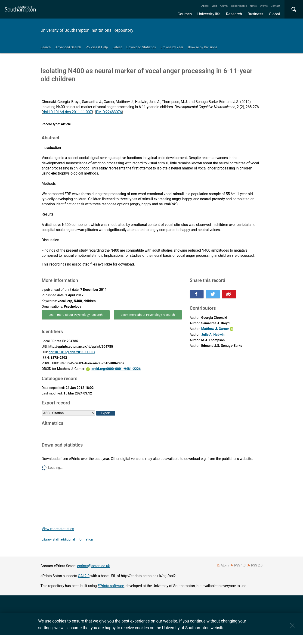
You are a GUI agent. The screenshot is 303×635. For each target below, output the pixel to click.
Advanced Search (68, 47)
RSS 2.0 (257, 565)
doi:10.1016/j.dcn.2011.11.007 (67, 112)
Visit (214, 5)
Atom (225, 565)
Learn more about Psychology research (76, 314)
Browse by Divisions (202, 47)
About (205, 5)
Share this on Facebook (197, 294)
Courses (185, 14)
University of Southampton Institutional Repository (86, 30)
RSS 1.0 (240, 565)
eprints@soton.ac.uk (93, 566)
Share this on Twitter (213, 294)
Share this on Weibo (229, 294)
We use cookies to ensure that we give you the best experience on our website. (108, 621)
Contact (275, 5)
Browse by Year (172, 47)
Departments (239, 5)
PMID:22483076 (109, 112)
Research (234, 14)
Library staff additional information (67, 539)
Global (274, 14)
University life (208, 14)
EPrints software (111, 586)
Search (45, 47)
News (253, 5)
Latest (117, 47)
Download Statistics (141, 47)
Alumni (224, 5)
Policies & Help (97, 47)
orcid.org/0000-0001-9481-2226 (116, 369)
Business (255, 14)
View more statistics (58, 529)
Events (264, 5)
